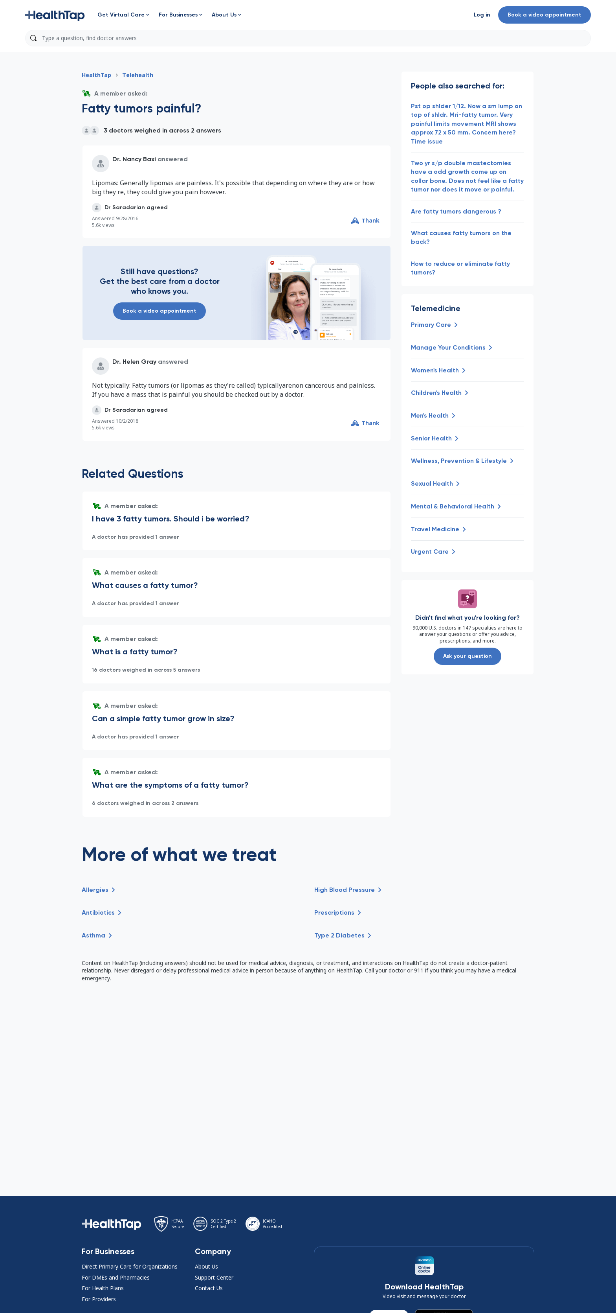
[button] (55, 15)
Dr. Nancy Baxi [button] (134, 159)
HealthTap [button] (96, 75)
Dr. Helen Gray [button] (134, 361)
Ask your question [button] (467, 656)
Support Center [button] (214, 1277)
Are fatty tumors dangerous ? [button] (456, 211)
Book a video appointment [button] (544, 14)
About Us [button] (206, 1266)
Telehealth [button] (137, 75)
